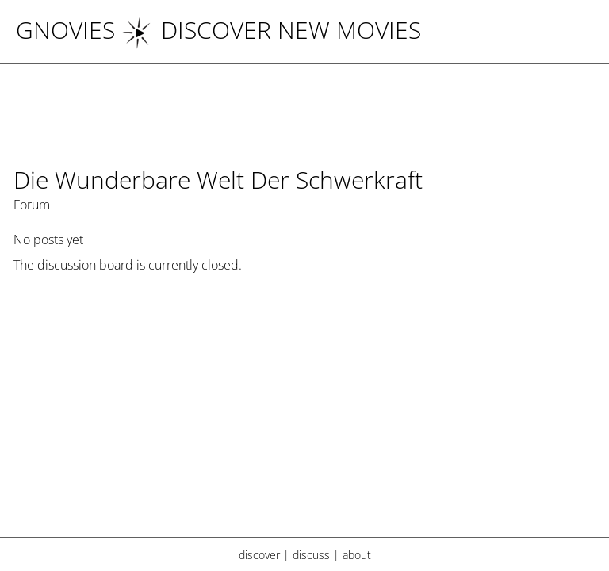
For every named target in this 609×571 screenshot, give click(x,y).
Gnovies (65, 29)
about (357, 554)
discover (259, 554)
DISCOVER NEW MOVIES (271, 29)
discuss (311, 554)
